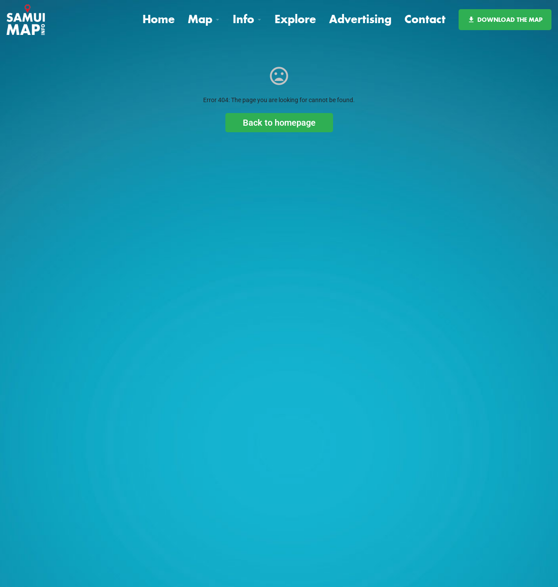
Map (200, 19)
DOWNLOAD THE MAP (505, 20)
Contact (425, 19)
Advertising (360, 19)
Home (159, 19)
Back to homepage (279, 122)
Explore (295, 19)
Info (243, 19)
